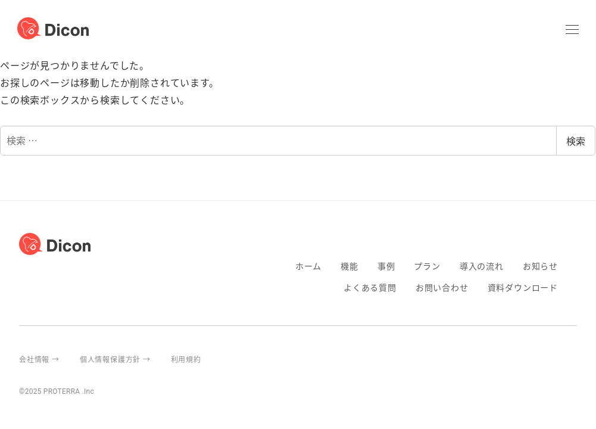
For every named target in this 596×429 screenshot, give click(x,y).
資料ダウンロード (523, 287)
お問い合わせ (442, 287)
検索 (575, 140)
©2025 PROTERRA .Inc (56, 391)
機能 (349, 266)
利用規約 (186, 359)
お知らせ (540, 266)
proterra (572, 359)
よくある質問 (370, 287)
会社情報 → (39, 359)
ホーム (308, 266)
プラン (427, 266)
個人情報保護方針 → (115, 359)
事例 (386, 266)
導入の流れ (482, 266)
